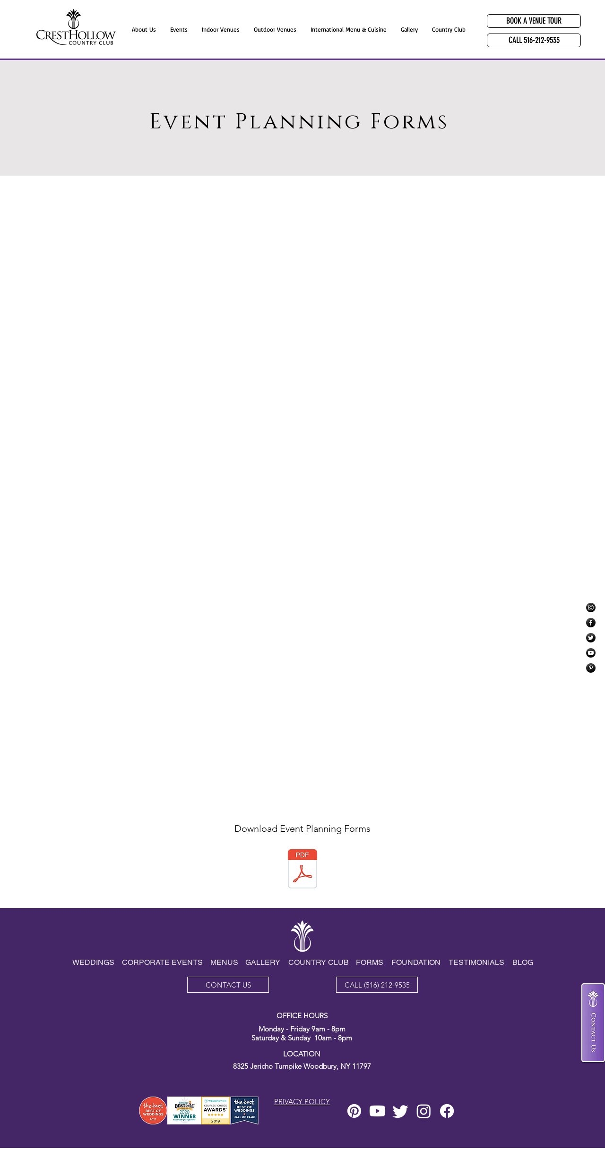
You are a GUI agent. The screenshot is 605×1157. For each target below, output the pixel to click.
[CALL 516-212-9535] (534, 40)
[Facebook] (591, 622)
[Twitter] (591, 637)
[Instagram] (591, 607)
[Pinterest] (591, 668)
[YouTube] (591, 653)
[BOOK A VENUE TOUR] (534, 21)
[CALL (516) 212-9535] (377, 985)
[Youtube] (377, 1111)
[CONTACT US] (228, 985)
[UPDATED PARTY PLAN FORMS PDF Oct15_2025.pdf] (302, 870)
